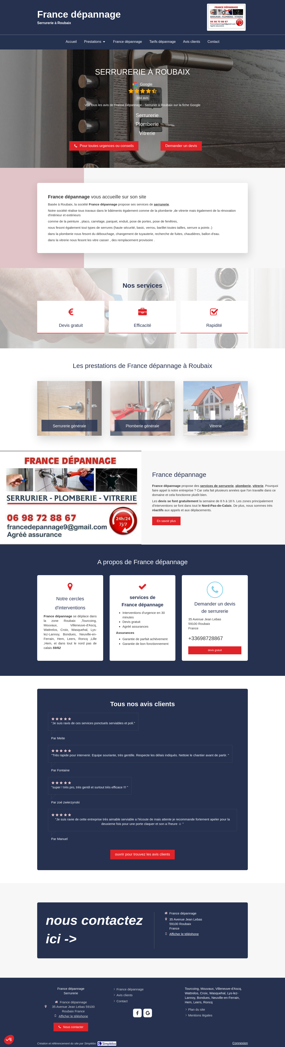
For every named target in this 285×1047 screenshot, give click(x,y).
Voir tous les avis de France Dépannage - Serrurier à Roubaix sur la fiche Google (143, 105)
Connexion (240, 1043)
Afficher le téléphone (184, 934)
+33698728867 (205, 638)
